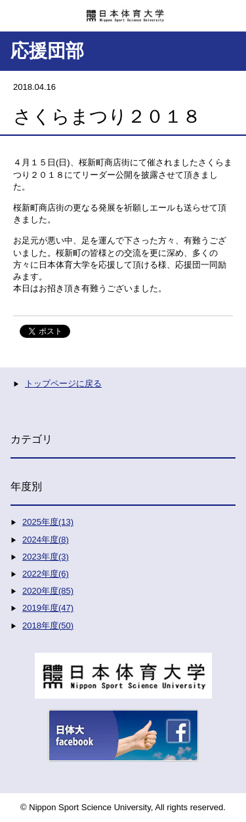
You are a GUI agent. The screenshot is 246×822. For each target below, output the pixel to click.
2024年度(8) (45, 540)
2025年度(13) (47, 522)
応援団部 (47, 51)
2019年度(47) (47, 608)
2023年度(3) (45, 557)
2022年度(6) (45, 574)
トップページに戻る (63, 383)
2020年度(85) (47, 591)
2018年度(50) (47, 625)
